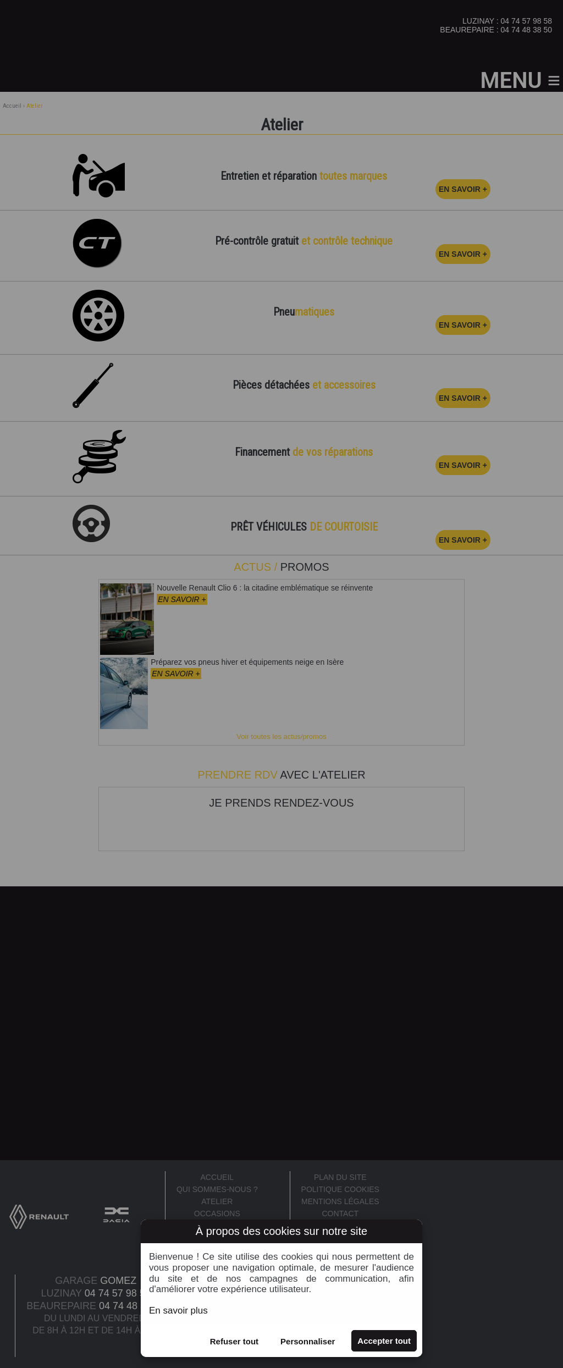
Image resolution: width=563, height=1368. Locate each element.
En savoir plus (178, 1310)
